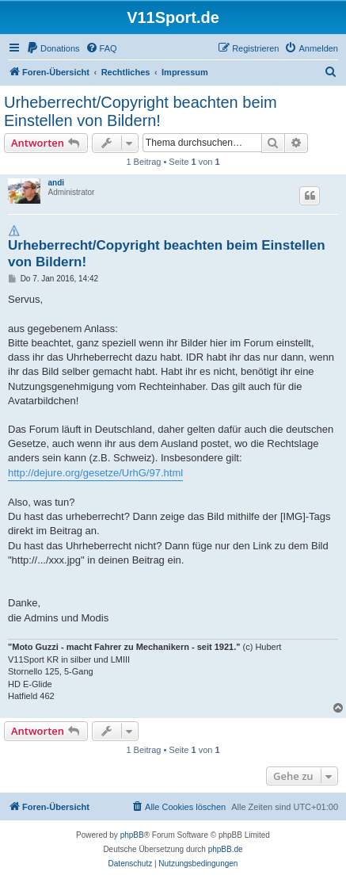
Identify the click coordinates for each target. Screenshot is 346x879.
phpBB (132, 835)
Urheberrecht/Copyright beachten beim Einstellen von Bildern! (140, 111)
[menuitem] (53, 48)
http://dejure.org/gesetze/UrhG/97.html (95, 473)
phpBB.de (225, 849)
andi (56, 182)
